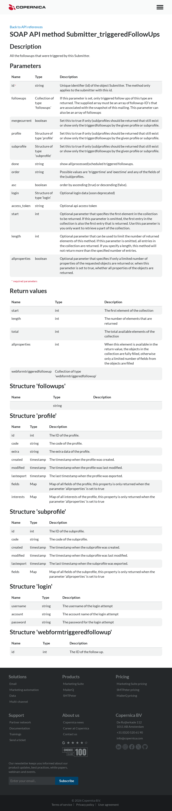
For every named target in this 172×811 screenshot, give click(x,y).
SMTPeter (69, 695)
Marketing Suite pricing (132, 683)
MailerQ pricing (127, 695)
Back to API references (26, 27)
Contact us (70, 734)
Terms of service (62, 804)
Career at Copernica (76, 728)
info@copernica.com (130, 738)
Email (13, 683)
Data (12, 695)
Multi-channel (18, 701)
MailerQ (68, 689)
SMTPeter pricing (128, 689)
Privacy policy (85, 804)
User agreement (108, 804)
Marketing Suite (73, 683)
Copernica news (73, 722)
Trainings (15, 734)
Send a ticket (17, 740)
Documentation (19, 728)
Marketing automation (24, 689)
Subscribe (66, 781)
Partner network (20, 722)
